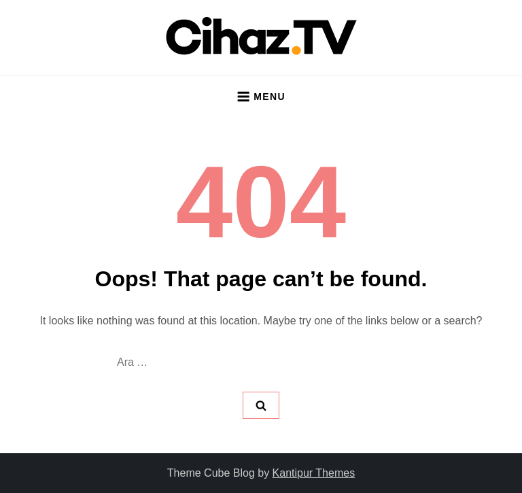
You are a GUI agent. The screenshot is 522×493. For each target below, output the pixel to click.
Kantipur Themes (314, 473)
